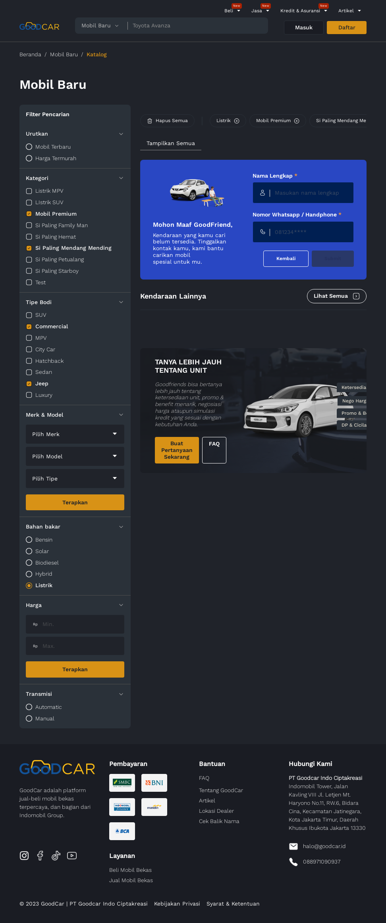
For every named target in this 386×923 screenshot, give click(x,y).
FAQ (214, 443)
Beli (228, 10)
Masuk (304, 27)
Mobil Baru (64, 54)
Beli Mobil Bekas (130, 870)
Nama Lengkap (275, 175)
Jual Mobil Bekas (131, 880)
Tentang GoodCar (221, 790)
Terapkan (75, 502)
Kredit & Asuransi (300, 10)
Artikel (346, 10)
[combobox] (75, 434)
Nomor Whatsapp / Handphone (297, 214)
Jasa (256, 10)
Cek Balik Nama (219, 821)
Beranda (30, 54)
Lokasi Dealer (216, 811)
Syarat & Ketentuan (233, 903)
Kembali (285, 258)
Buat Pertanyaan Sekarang (177, 450)
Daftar (346, 27)
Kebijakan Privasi (177, 903)
